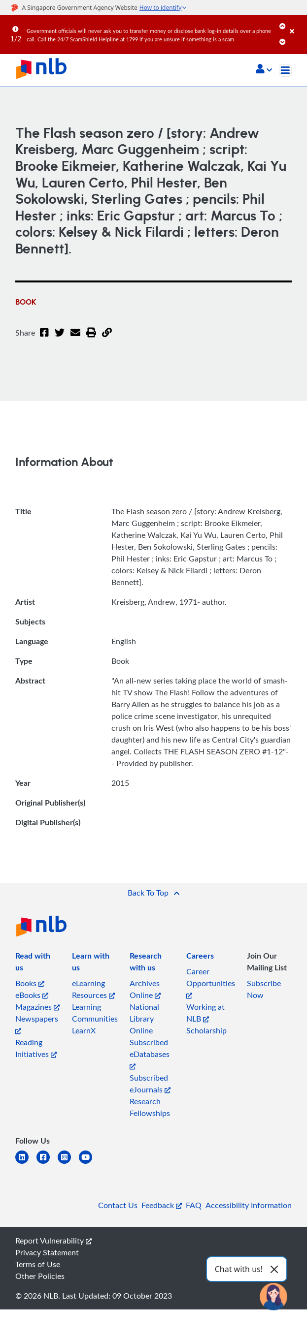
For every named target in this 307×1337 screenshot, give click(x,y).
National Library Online (144, 1018)
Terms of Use (37, 1264)
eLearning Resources (93, 989)
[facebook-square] (47, 1163)
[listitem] (37, 963)
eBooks (31, 995)
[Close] (297, 24)
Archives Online (145, 989)
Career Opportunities (210, 982)
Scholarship (206, 1030)
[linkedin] (25, 1163)
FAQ (194, 1205)
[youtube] (89, 1163)
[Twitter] (60, 338)
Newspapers (36, 1023)
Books (29, 983)
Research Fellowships (150, 1107)
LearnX (84, 1030)
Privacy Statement (47, 1252)
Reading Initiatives (36, 1048)
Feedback (161, 1205)
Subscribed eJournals (150, 1083)
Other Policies (40, 1276)
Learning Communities (95, 1012)
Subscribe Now (264, 989)
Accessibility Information (248, 1205)
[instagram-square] (68, 1163)
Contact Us (117, 1205)
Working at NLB (205, 1012)
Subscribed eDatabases (150, 1053)
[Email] (75, 338)
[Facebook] (44, 338)
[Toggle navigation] (285, 70)
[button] (264, 70)
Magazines (37, 1006)
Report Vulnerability (53, 1240)
